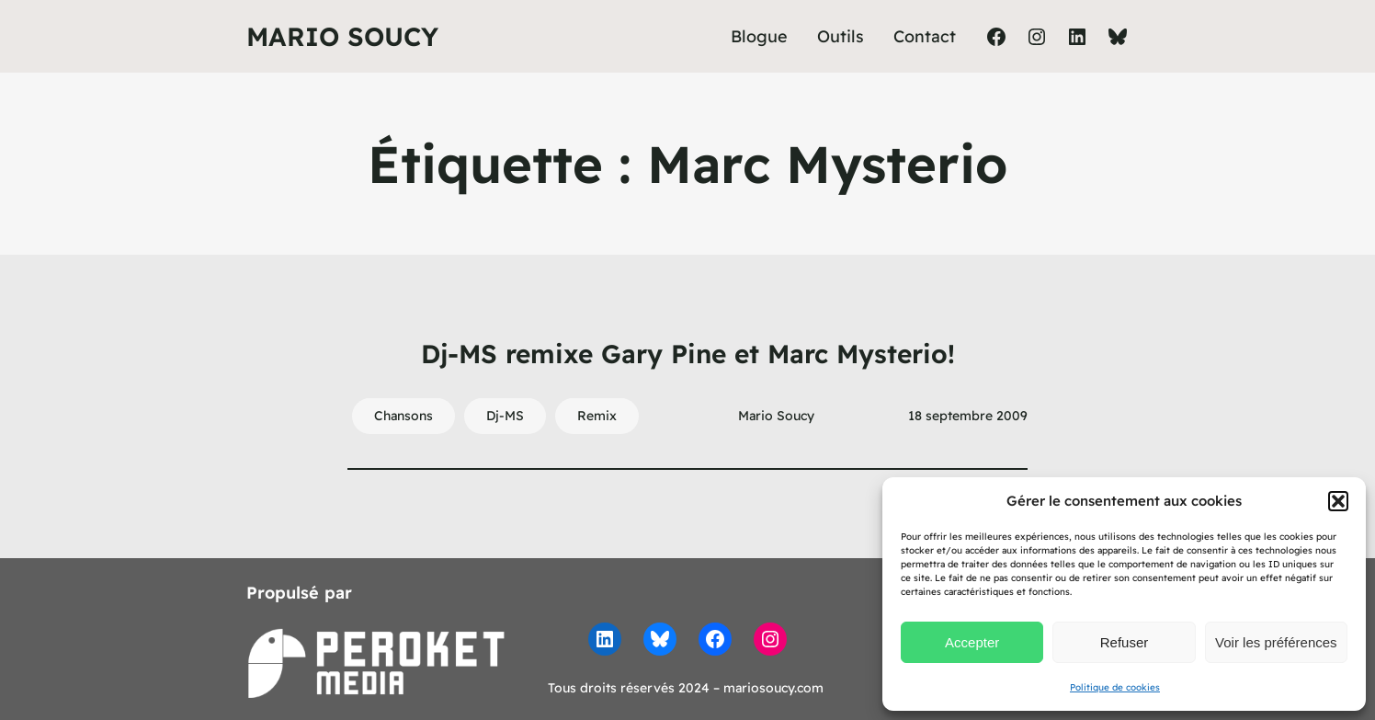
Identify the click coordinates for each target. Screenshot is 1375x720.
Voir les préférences (1276, 642)
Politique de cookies (1115, 687)
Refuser (1124, 642)
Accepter (972, 642)
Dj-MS (505, 415)
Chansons (403, 415)
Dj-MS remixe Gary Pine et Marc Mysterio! (688, 353)
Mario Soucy (342, 36)
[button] (1338, 501)
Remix (597, 415)
